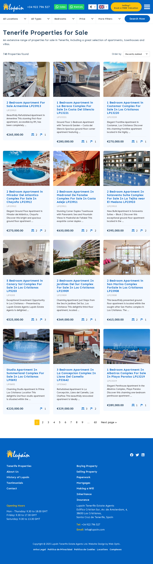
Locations (102, 549)
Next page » (109, 422)
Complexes (116, 549)
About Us (13, 471)
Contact (12, 488)
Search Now (137, 18)
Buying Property (86, 466)
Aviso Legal (39, 549)
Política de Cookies (84, 549)
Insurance (82, 499)
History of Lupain (18, 477)
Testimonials (15, 483)
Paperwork (83, 477)
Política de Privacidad (60, 549)
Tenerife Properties (19, 466)
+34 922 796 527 (38, 7)
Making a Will (85, 488)
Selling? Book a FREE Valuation (126, 6)
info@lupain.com (95, 529)
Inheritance (84, 494)
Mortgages (83, 483)
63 (95, 422)
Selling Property (86, 471)
